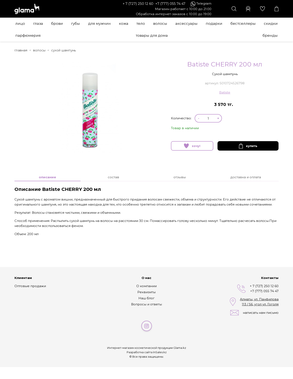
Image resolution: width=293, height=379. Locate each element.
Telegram (203, 3)
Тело (140, 23)
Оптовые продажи (30, 286)
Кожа (123, 23)
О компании (146, 286)
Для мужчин (99, 23)
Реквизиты (146, 292)
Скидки (271, 23)
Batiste (224, 92)
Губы (75, 23)
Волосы (160, 23)
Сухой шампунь (63, 50)
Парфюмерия (28, 35)
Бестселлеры (243, 23)
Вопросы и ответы (146, 304)
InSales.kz (160, 352)
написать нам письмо (261, 313)
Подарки (214, 23)
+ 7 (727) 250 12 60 (138, 4)
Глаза (38, 23)
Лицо (20, 23)
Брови (57, 23)
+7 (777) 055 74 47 (170, 4)
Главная (20, 50)
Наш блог (146, 298)
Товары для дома (152, 35)
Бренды (270, 35)
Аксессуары (186, 23)
